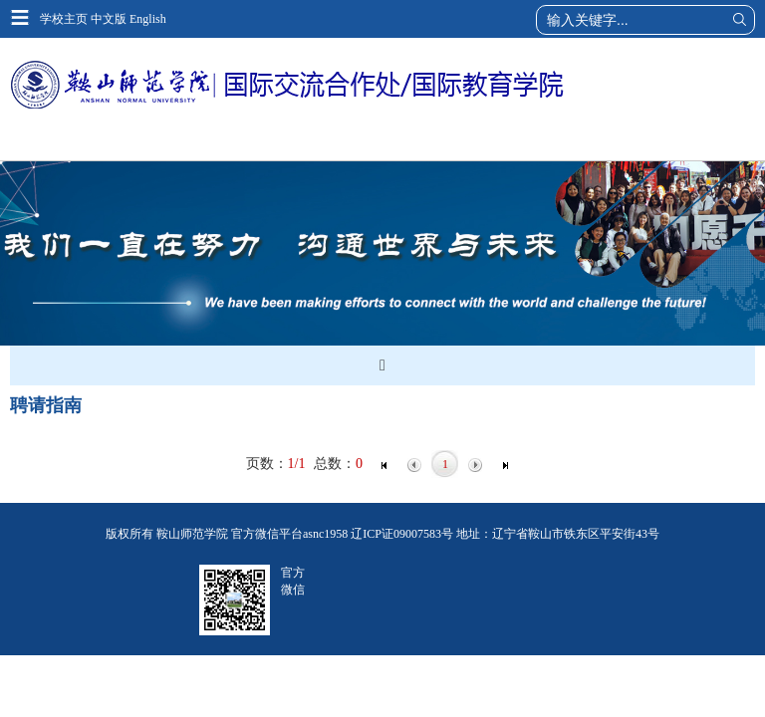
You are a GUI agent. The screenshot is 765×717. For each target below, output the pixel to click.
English (147, 19)
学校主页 (64, 19)
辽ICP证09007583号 (402, 534)
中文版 (109, 19)
